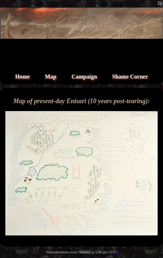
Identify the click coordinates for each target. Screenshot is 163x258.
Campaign (84, 76)
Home (22, 76)
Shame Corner (130, 76)
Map (50, 76)
